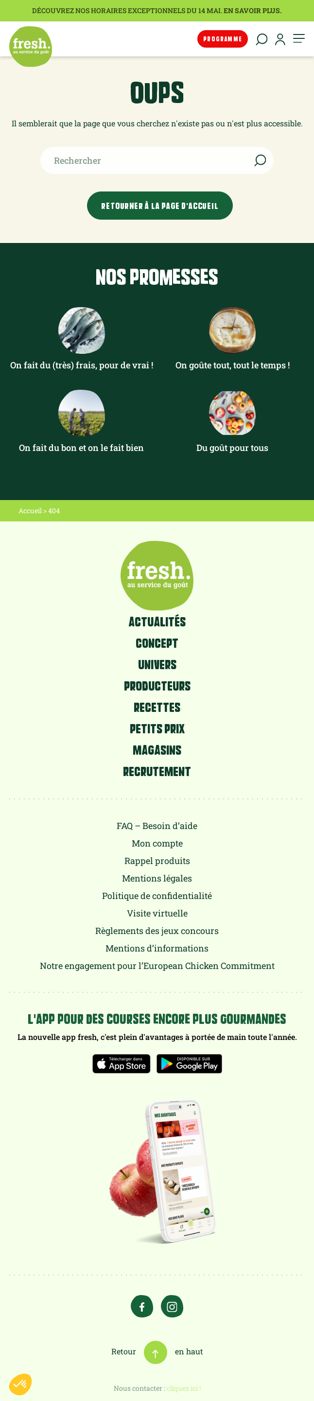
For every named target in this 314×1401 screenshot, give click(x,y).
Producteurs (157, 686)
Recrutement (157, 771)
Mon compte (157, 843)
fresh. (30, 46)
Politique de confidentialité (157, 895)
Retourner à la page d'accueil (159, 205)
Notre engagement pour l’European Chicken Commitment (157, 965)
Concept (157, 643)
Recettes (157, 707)
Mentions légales (157, 878)
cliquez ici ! (184, 1388)
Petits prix (157, 728)
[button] (20, 1384)
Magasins (157, 750)
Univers (157, 664)
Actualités (157, 621)
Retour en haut (157, 1351)
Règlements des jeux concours (157, 930)
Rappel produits (157, 860)
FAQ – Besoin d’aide (157, 825)
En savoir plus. (253, 10)
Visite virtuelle (157, 913)
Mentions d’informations (157, 948)
